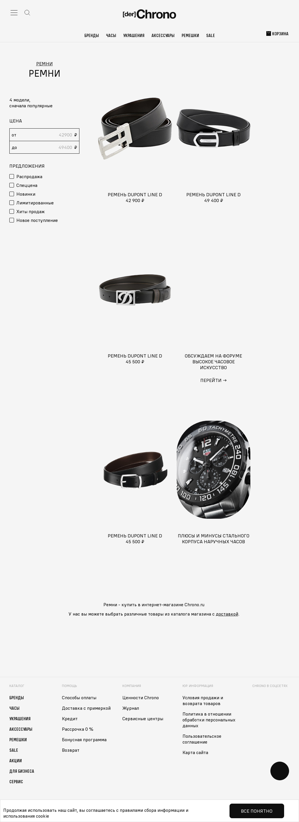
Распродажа (29, 176)
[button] (44, 105)
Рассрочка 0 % (77, 729)
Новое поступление (37, 220)
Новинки (25, 194)
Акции (15, 760)
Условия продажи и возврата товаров (202, 700)
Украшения (134, 35)
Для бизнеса (21, 771)
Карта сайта (195, 752)
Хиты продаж (30, 211)
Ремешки (190, 35)
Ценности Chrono (140, 697)
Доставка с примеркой (86, 708)
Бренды (91, 35)
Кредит (70, 718)
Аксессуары (163, 35)
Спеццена (26, 185)
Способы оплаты (79, 697)
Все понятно (256, 811)
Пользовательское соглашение (201, 739)
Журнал (130, 708)
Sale (210, 35)
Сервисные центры (142, 718)
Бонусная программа (84, 739)
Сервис (16, 781)
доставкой (227, 614)
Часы (111, 35)
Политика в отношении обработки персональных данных (208, 719)
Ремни (44, 63)
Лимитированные (35, 203)
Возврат (70, 750)
